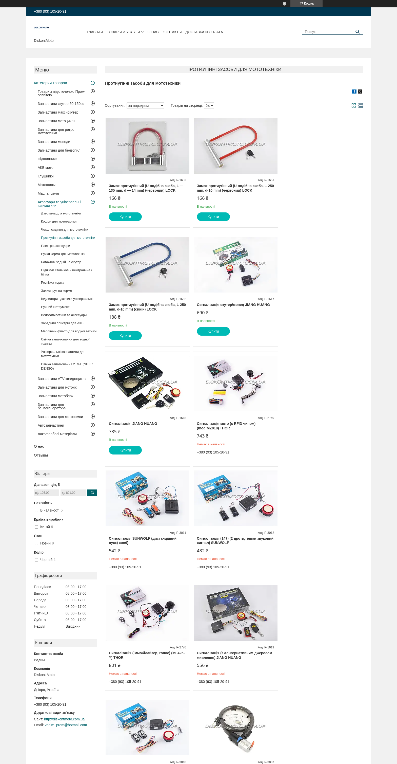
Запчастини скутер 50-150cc (61, 104)
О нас (153, 32)
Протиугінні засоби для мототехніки (68, 238)
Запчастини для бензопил (59, 150)
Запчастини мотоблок (55, 396)
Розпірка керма (52, 282)
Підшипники (47, 159)
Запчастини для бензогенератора (52, 406)
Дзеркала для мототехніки (61, 213)
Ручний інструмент (55, 307)
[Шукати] (357, 32)
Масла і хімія (48, 193)
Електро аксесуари (55, 246)
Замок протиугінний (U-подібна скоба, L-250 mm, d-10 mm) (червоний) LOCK (231, 188)
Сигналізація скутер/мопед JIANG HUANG (145, 305)
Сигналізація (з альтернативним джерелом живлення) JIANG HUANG (146, 536)
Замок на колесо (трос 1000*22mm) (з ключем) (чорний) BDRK (315, 536)
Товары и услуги (123, 32)
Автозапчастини (51, 425)
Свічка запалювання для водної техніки (65, 341)
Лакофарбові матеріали (57, 434)
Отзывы (41, 455)
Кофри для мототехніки (58, 221)
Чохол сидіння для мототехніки (64, 229)
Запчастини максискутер (58, 112)
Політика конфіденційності (228, 759)
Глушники (46, 176)
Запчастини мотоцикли (56, 121)
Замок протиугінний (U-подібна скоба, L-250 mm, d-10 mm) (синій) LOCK (318, 188)
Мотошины (46, 185)
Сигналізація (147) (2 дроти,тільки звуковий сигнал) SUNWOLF (225, 421)
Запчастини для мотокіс (57, 387)
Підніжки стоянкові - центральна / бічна (66, 272)
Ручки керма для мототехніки (63, 254)
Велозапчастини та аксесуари (64, 315)
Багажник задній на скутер (61, 262)
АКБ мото (45, 168)
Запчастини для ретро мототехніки (56, 131)
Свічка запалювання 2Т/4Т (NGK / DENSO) (67, 366)
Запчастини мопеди (54, 142)
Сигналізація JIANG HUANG (220, 305)
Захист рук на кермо (56, 291)
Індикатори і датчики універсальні (66, 299)
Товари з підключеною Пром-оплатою (62, 93)
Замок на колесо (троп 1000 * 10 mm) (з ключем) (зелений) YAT (143, 651)
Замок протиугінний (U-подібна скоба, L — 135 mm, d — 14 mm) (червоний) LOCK (146, 188)
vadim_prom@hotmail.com (66, 725)
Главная (95, 32)
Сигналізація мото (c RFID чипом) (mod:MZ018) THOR (312, 307)
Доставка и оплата (204, 32)
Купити (125, 217)
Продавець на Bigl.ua (198, 754)
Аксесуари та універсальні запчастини (59, 204)
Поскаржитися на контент (189, 759)
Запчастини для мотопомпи (60, 417)
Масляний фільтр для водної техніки (68, 331)
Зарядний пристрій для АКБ (62, 323)
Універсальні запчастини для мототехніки (63, 354)
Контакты (172, 32)
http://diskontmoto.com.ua (64, 719)
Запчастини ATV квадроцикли (62, 379)
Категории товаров (50, 83)
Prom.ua (222, 750)
